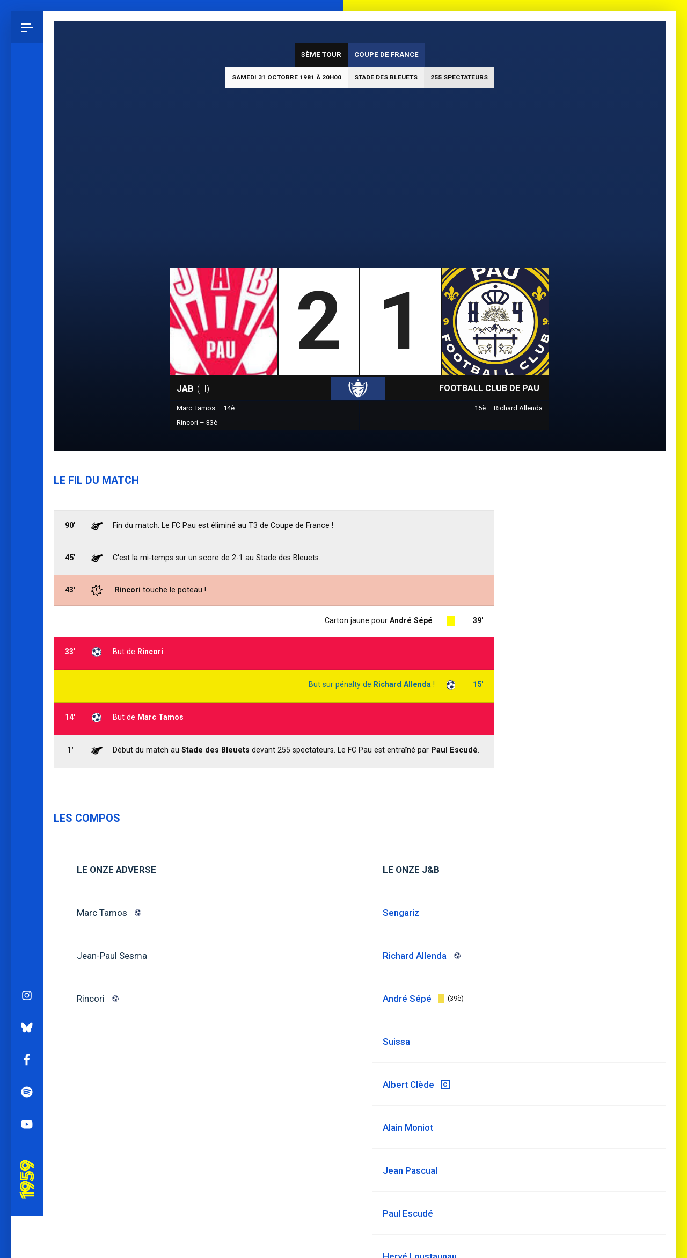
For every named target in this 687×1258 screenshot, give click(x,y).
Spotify (27, 520)
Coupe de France (386, 54)
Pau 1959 (29, 593)
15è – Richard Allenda (508, 408)
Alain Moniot (408, 1127)
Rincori (91, 998)
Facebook (27, 488)
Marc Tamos (102, 912)
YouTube (27, 553)
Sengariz (401, 912)
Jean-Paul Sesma (112, 955)
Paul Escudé (408, 1213)
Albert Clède (408, 1084)
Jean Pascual (410, 1170)
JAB (193, 388)
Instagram (27, 424)
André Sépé (411, 620)
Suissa (396, 1041)
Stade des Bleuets (386, 77)
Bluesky (27, 456)
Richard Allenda (402, 684)
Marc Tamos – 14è (206, 408)
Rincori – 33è (197, 422)
